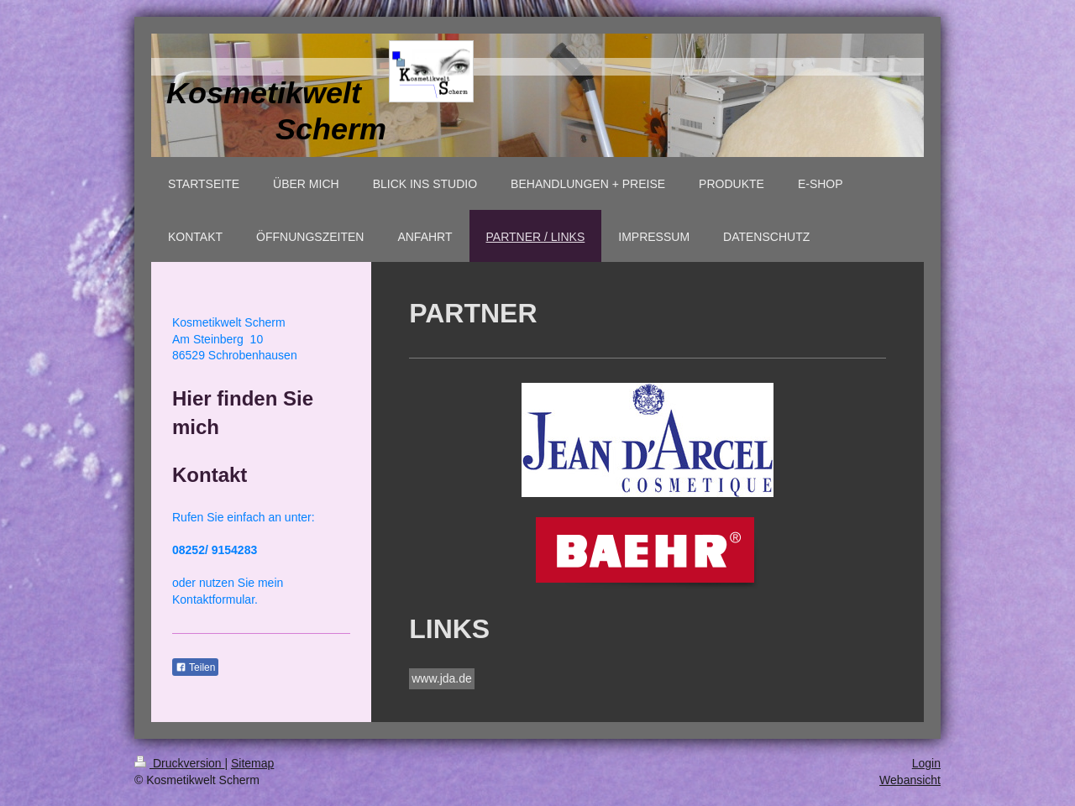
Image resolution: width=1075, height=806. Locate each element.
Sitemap (252, 763)
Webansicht (910, 780)
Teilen (195, 667)
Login (926, 763)
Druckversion (179, 763)
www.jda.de (442, 678)
